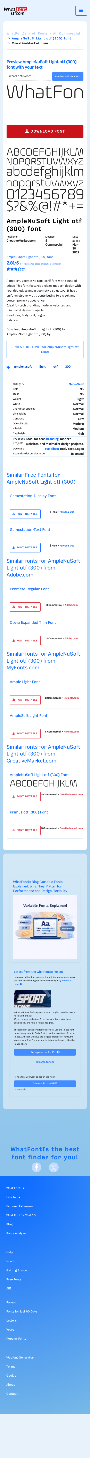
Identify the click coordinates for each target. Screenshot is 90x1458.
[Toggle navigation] (81, 10)
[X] (54, 1167)
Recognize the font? (45, 1052)
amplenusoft (23, 367)
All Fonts (40, 33)
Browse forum (45, 1062)
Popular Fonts (16, 1338)
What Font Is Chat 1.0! (21, 1215)
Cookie (11, 1375)
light (42, 367)
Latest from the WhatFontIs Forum (38, 972)
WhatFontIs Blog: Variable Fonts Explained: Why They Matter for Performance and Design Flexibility (40, 886)
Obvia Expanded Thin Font (33, 623)
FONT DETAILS (25, 514)
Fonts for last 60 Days (21, 1311)
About (10, 1384)
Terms (10, 1366)
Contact (12, 1394)
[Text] (29, 76)
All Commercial (66, 33)
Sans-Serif (76, 384)
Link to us (13, 1197)
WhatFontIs (17, 33)
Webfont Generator (20, 1357)
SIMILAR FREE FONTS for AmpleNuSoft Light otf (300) (45, 349)
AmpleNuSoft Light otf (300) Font (39, 775)
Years (10, 1329)
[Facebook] (36, 1167)
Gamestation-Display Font (33, 496)
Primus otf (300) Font (29, 812)
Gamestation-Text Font (30, 530)
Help (9, 1252)
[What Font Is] (15, 11)
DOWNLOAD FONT (45, 131)
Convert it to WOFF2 (45, 1083)
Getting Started (17, 1270)
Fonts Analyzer (16, 1233)
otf (55, 367)
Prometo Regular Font (29, 589)
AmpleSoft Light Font (28, 716)
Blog (9, 1224)
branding (52, 439)
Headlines (52, 449)
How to (11, 1261)
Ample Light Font (25, 682)
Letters (11, 1320)
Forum (11, 1302)
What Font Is (15, 1188)
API (8, 1288)
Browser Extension (19, 1206)
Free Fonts (13, 1279)
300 (68, 367)
